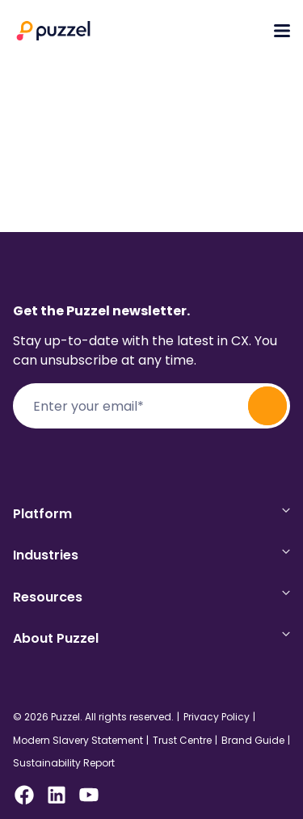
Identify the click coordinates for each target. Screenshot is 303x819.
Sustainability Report (64, 763)
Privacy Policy (216, 717)
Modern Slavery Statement (78, 740)
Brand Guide (252, 740)
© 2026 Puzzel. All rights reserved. (93, 717)
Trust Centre (182, 740)
